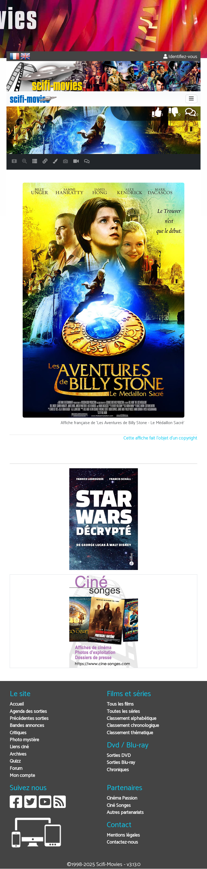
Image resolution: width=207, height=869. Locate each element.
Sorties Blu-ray (121, 763)
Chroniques (118, 770)
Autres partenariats (125, 813)
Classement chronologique (133, 726)
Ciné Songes (119, 806)
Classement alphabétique (131, 719)
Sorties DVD (119, 756)
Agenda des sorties (28, 712)
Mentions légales (123, 835)
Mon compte (22, 776)
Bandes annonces (27, 726)
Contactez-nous (122, 842)
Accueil (17, 704)
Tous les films (120, 704)
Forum (16, 769)
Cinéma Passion (122, 798)
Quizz (15, 761)
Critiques (18, 733)
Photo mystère (24, 740)
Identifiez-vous (180, 57)
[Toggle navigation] (191, 99)
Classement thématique (130, 733)
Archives (18, 754)
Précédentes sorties (29, 719)
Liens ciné (19, 747)
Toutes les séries (123, 712)
